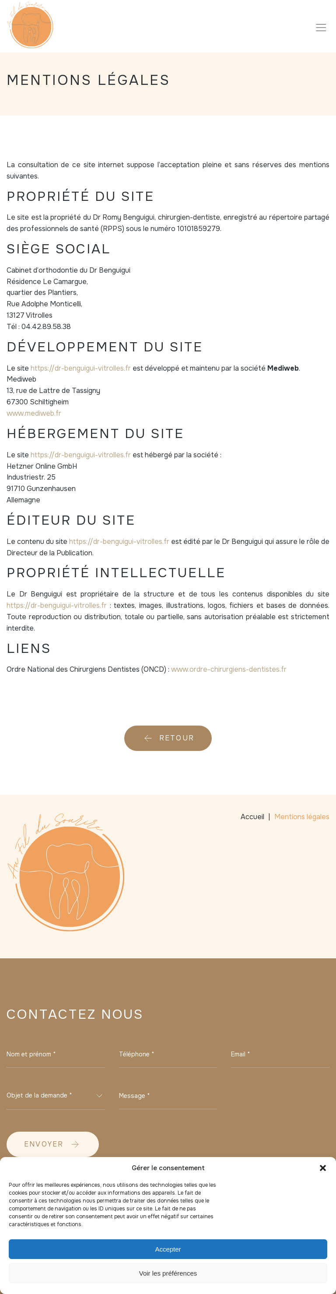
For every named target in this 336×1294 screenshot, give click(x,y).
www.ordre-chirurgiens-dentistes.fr (229, 669)
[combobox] (56, 1096)
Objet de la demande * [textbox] (39, 1095)
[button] (322, 1168)
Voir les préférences (168, 1273)
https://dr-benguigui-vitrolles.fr (81, 368)
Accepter (168, 1249)
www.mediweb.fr (34, 413)
